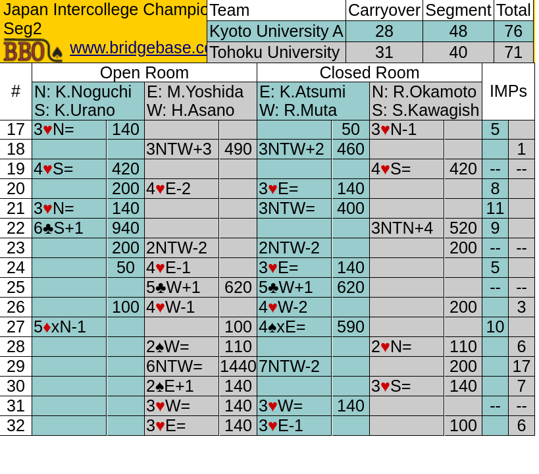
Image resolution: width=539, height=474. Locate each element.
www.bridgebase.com (148, 47)
